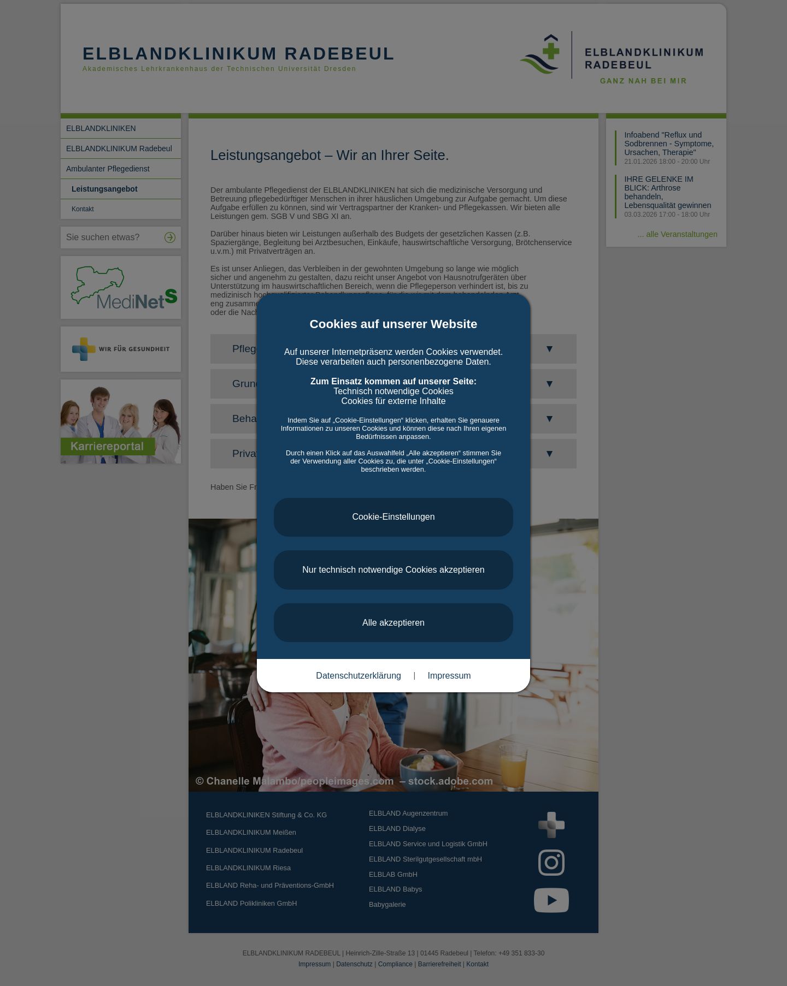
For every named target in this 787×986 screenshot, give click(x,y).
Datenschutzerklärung (358, 675)
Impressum (449, 675)
